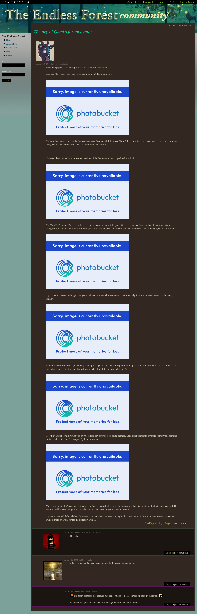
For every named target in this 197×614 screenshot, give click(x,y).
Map (8, 51)
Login (168, 523)
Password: (7, 71)
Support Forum (187, 2)
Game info (132, 2)
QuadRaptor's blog (185, 25)
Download (148, 2)
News (161, 2)
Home (8, 40)
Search (9, 55)
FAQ (172, 2)
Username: (7, 62)
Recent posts (11, 48)
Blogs (174, 25)
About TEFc (11, 44)
